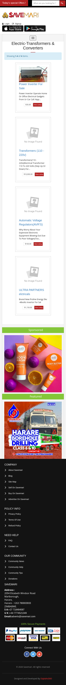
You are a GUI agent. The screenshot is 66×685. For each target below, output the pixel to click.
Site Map (12, 482)
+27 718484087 (17, 609)
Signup (18, 24)
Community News (16, 561)
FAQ (10, 540)
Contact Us (13, 546)
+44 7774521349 (18, 613)
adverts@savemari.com (23, 616)
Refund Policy (14, 525)
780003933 (25, 603)
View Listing (37, 105)
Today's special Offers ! (14, 3)
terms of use (14, 520)
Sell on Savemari (16, 487)
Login (7, 24)
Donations (12, 579)
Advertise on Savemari (18, 499)
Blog (10, 476)
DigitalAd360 (46, 678)
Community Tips (15, 573)
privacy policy (14, 514)
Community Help (15, 567)
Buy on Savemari (16, 493)
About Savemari (15, 470)
